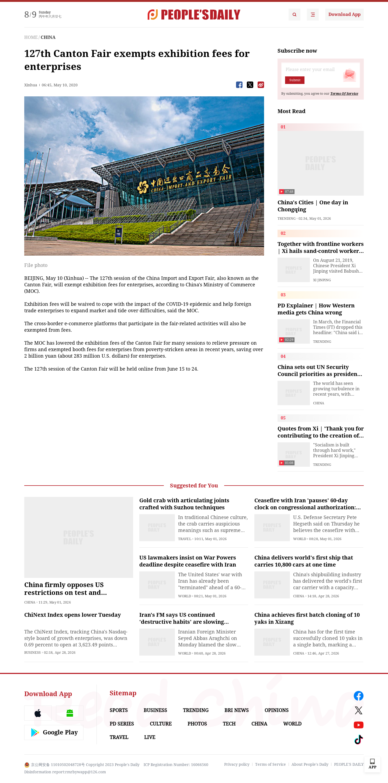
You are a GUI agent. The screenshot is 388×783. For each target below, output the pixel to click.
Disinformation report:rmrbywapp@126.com (65, 772)
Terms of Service (270, 764)
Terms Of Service (344, 94)
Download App (344, 14)
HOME (31, 37)
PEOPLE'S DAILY (349, 764)
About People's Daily (310, 764)
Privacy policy (237, 764)
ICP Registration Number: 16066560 (176, 764)
